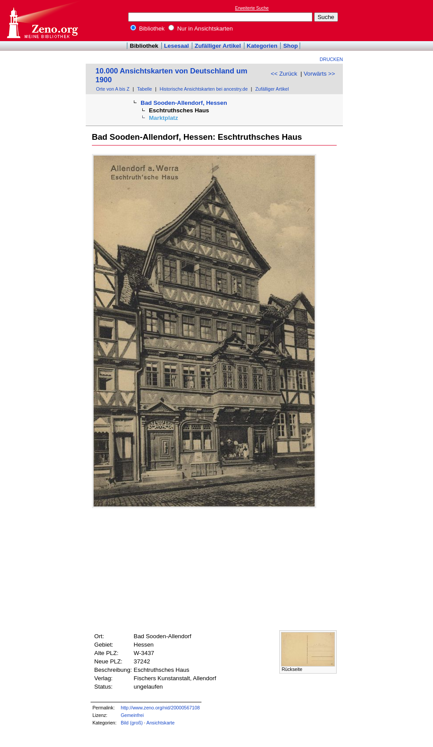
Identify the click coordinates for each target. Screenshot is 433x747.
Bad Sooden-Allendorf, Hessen (184, 103)
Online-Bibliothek (42, 20)
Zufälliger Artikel (218, 45)
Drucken (331, 59)
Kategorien (262, 45)
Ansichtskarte (160, 722)
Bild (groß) (132, 722)
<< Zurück (284, 73)
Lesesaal (176, 45)
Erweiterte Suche (252, 8)
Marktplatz (163, 118)
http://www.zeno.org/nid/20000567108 (160, 707)
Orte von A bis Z (112, 89)
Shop (290, 45)
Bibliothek (147, 28)
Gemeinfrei (132, 715)
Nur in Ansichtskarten (200, 28)
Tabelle (144, 89)
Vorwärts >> (319, 73)
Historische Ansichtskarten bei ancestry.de (203, 89)
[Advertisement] (392, 20)
